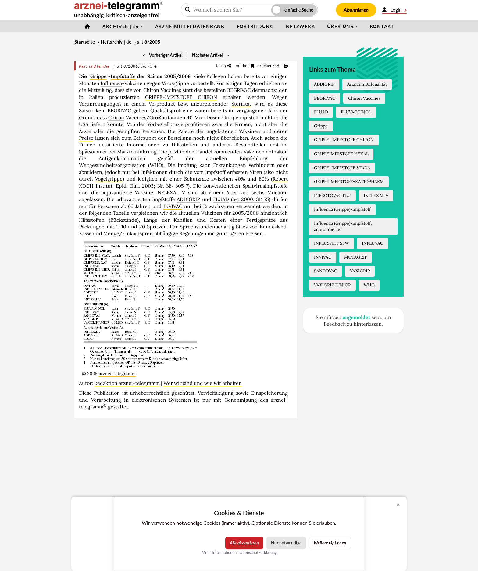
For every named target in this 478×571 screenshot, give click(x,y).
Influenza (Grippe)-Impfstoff (342, 209)
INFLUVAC (372, 243)
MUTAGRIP (355, 257)
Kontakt (382, 26)
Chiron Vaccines (162, 90)
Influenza (111, 83)
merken (245, 65)
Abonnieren (356, 10)
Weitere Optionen (330, 542)
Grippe (98, 76)
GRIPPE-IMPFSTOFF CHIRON (181, 97)
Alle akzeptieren (244, 542)
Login (394, 9)
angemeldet (356, 317)
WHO (156, 165)
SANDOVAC (325, 271)
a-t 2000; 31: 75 (251, 199)
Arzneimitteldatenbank (190, 26)
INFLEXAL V (170, 192)
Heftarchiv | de (116, 42)
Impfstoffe (123, 76)
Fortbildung (255, 26)
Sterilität (241, 104)
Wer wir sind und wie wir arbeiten (202, 383)
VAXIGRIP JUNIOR (332, 285)
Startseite (84, 42)
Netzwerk (300, 26)
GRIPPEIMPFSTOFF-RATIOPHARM (349, 181)
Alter (231, 192)
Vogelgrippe (109, 179)
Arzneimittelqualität (367, 84)
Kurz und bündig (94, 66)
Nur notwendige (286, 542)
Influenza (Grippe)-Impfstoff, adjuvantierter (343, 226)
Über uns (340, 26)
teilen (223, 65)
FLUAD (221, 199)
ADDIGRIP (188, 199)
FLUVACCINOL (356, 112)
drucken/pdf (272, 65)
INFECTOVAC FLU (332, 195)
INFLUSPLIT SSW (331, 243)
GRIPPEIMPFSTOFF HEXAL (341, 153)
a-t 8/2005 (148, 42)
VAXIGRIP (360, 271)
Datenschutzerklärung (257, 552)
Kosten (218, 220)
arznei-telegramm (117, 373)
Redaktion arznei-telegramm (127, 383)
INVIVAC (172, 206)
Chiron (116, 117)
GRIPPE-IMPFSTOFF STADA (342, 168)
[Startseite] (87, 26)
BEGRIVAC (239, 90)
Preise (86, 138)
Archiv (120, 26)
